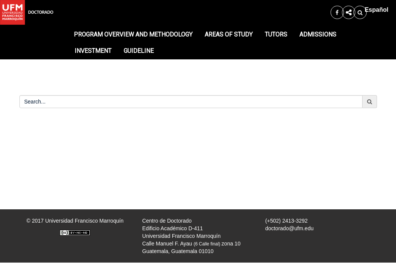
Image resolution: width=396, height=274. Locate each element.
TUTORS (276, 34)
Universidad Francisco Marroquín (84, 221)
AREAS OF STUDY (229, 34)
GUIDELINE (139, 50)
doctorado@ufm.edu (289, 228)
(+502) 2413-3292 (286, 221)
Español (376, 9)
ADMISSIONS (317, 34)
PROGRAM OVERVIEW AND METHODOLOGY (133, 34)
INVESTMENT (93, 50)
